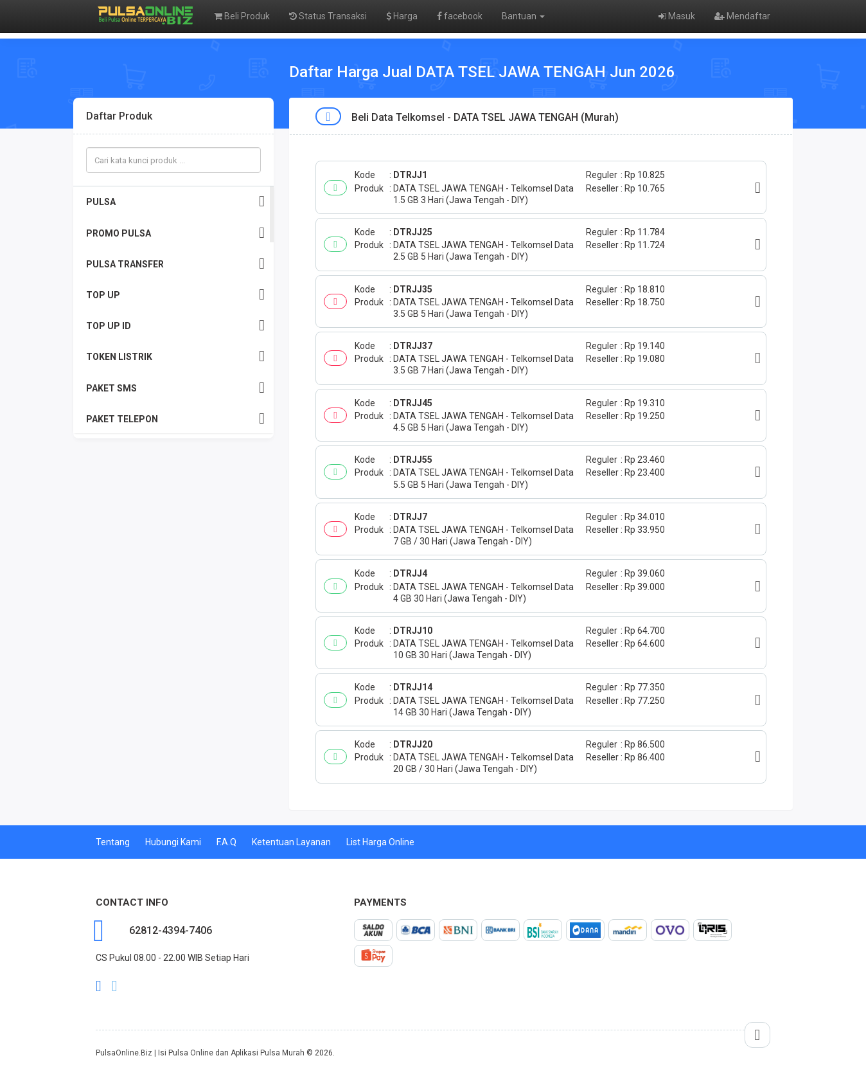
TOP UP (175, 295)
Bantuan (523, 16)
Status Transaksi (328, 16)
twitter (115, 986)
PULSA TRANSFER (175, 264)
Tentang (113, 842)
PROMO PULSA (175, 233)
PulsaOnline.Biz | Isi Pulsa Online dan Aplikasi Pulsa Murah (200, 1052)
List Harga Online (380, 842)
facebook (459, 16)
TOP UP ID (175, 326)
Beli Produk (242, 16)
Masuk (676, 16)
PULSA (175, 201)
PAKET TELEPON (175, 419)
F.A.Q (226, 842)
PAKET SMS (175, 388)
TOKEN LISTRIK (175, 356)
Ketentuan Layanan (291, 842)
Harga (402, 16)
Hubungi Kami (173, 842)
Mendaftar (742, 16)
